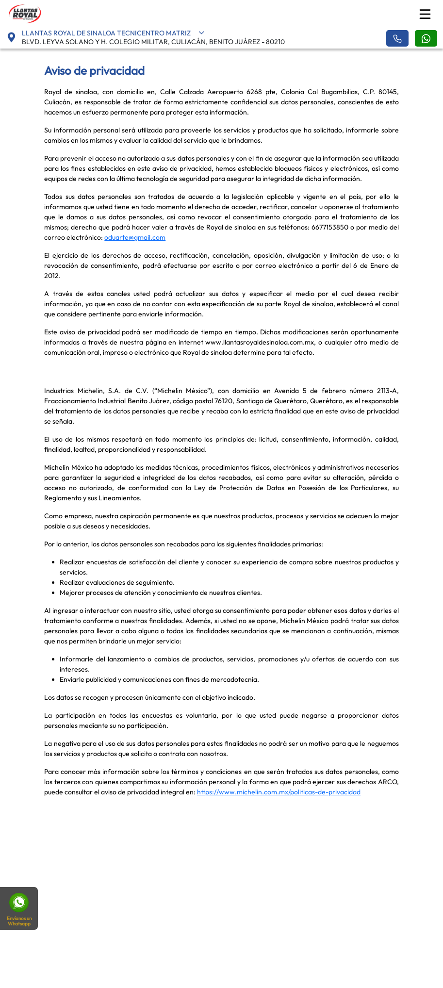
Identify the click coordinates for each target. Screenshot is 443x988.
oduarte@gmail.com (134, 237)
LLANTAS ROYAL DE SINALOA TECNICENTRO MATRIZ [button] (113, 33)
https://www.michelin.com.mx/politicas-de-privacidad (279, 792)
